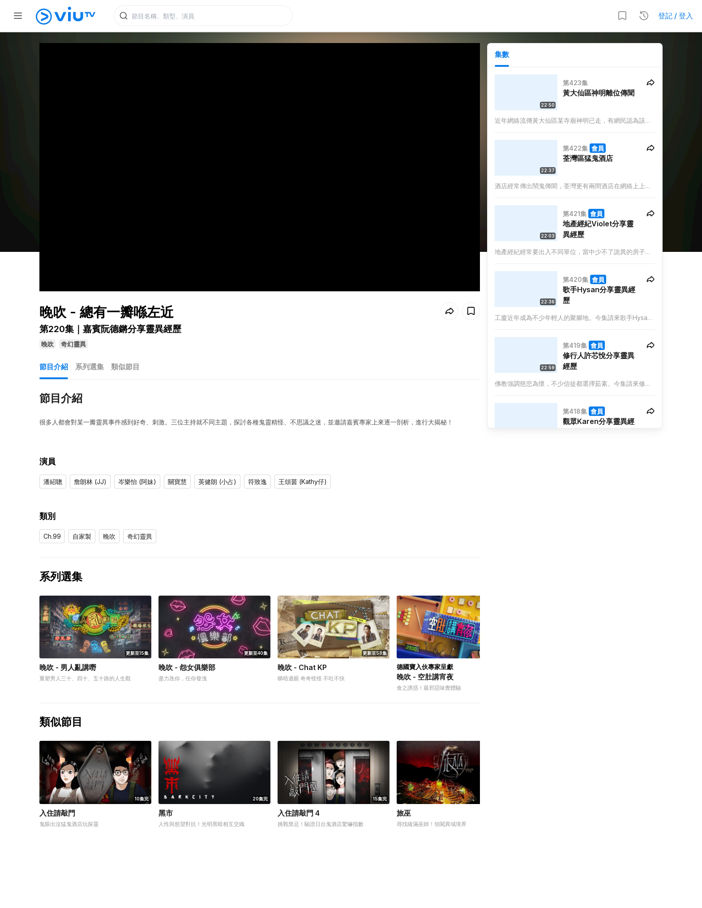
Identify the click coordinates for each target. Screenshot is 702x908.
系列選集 (89, 353)
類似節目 (125, 353)
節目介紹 (53, 353)
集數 (502, 54)
